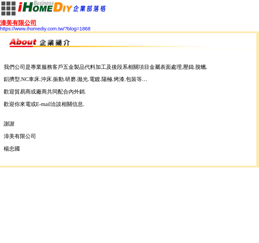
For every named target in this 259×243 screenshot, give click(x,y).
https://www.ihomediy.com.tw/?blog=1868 (45, 26)
